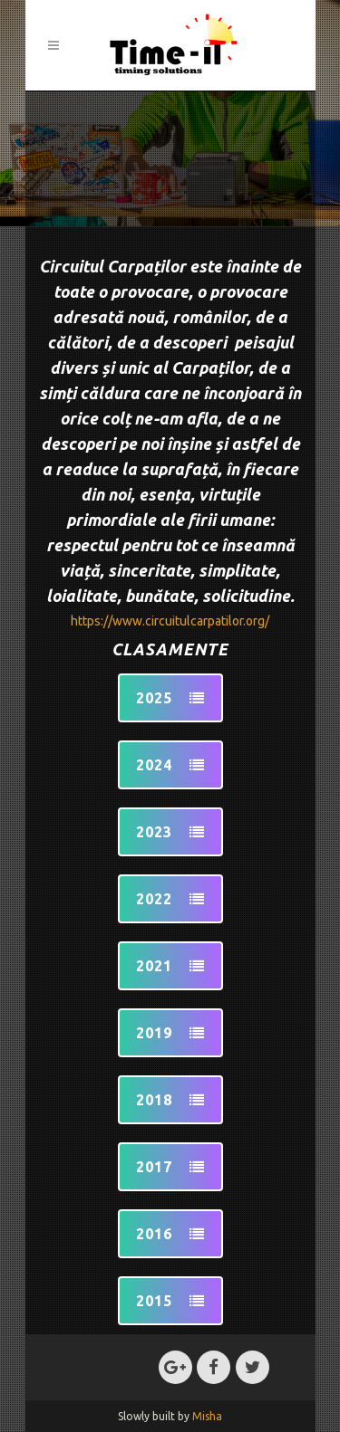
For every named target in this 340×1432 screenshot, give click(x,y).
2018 (170, 1100)
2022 (170, 899)
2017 (170, 1167)
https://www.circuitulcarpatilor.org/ (170, 621)
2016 (170, 1234)
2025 (170, 698)
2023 (170, 832)
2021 (170, 966)
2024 (170, 765)
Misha (207, 1416)
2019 (170, 1033)
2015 (170, 1301)
